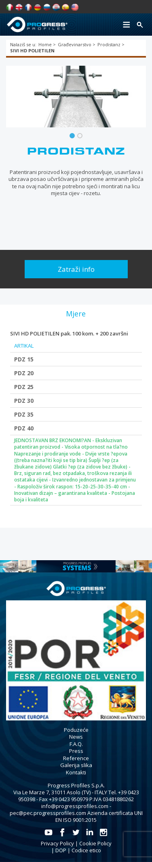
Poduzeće (76, 729)
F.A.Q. (76, 744)
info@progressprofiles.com (74, 806)
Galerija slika (76, 765)
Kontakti (76, 772)
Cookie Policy (95, 843)
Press (76, 751)
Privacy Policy (57, 843)
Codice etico (86, 850)
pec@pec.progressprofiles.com (48, 813)
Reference (76, 758)
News (76, 736)
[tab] (75, 313)
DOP (60, 850)
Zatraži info (76, 269)
